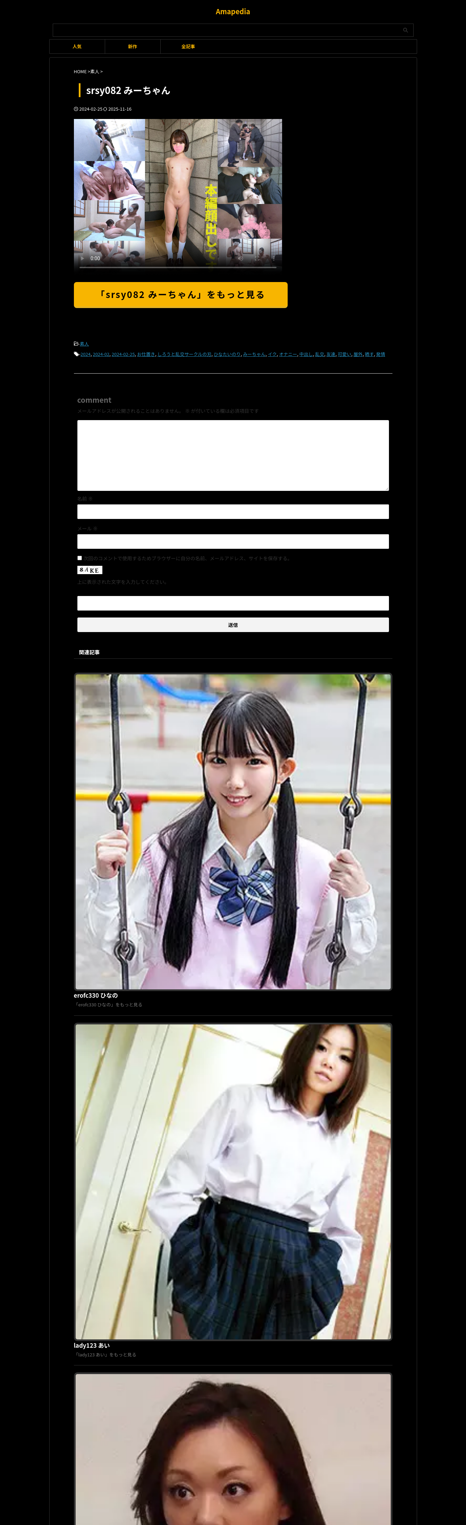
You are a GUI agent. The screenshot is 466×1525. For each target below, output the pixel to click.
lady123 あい (200, 793)
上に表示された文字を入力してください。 (123, 579)
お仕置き (146, 352)
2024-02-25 (123, 352)
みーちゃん (254, 352)
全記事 (188, 46)
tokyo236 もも (202, 1148)
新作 (132, 46)
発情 (380, 352)
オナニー (288, 352)
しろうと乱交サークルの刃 (185, 352)
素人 (84, 343)
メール (87, 526)
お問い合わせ (269, 1289)
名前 (85, 496)
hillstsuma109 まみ (208, 912)
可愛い (344, 352)
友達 (331, 352)
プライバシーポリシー (229, 1289)
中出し (306, 352)
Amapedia (233, 11)
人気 (77, 46)
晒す (369, 352)
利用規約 (192, 1289)
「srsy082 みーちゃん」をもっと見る (180, 294)
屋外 (358, 352)
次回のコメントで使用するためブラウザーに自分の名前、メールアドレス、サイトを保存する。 (188, 556)
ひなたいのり (227, 352)
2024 (86, 352)
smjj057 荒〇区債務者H (213, 1030)
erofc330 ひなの (204, 675)
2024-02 (101, 352)
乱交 (319, 352)
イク (272, 352)
